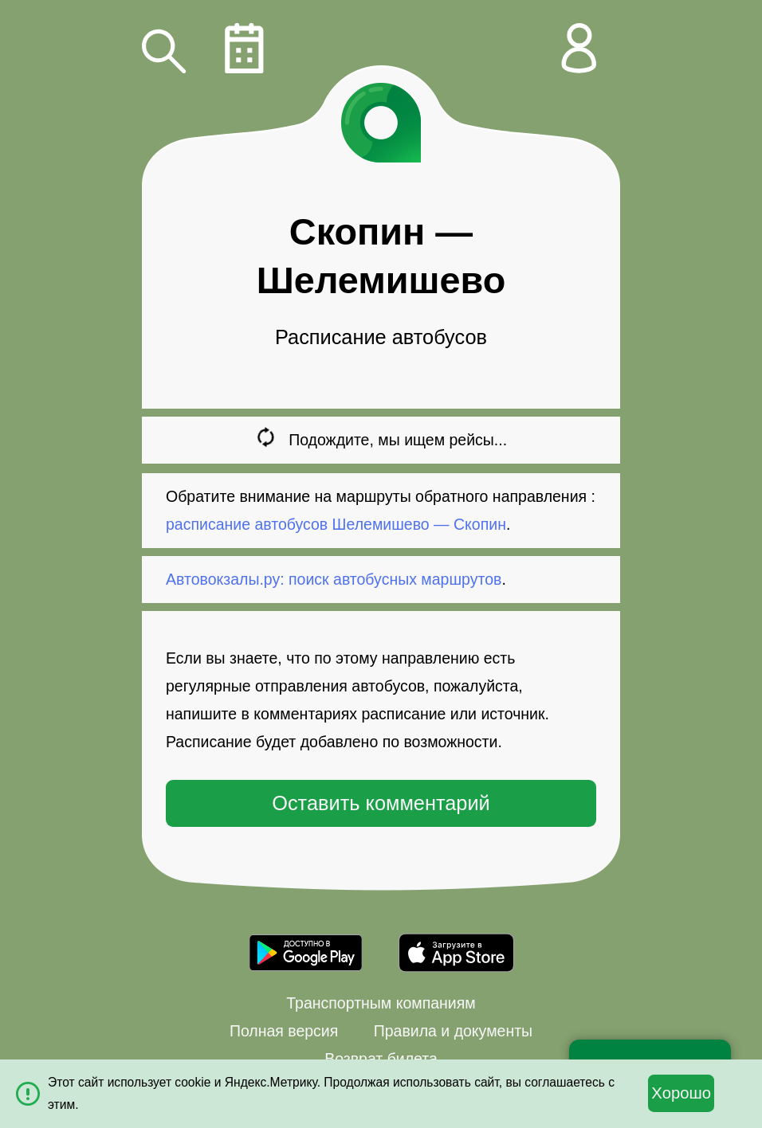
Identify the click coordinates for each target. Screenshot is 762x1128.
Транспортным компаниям (380, 1003)
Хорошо (681, 1093)
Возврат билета (381, 1058)
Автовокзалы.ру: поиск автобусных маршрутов (333, 579)
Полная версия (284, 1031)
